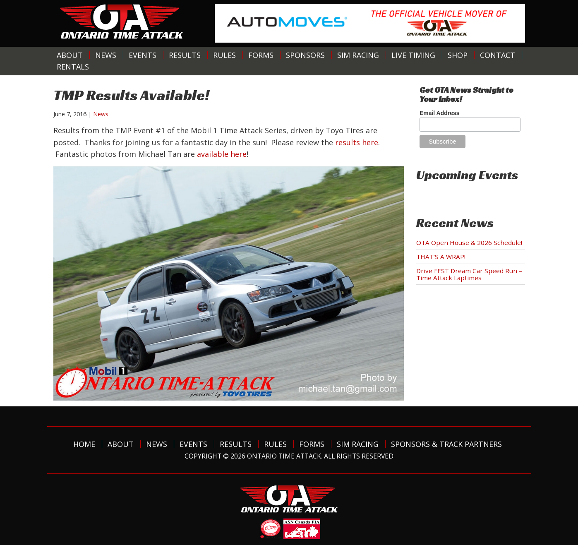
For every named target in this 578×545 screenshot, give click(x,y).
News (105, 55)
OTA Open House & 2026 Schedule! (469, 242)
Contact (497, 55)
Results (185, 55)
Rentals (73, 66)
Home (84, 444)
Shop (458, 55)
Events (142, 55)
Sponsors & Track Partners (446, 444)
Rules (224, 55)
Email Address (440, 113)
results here (356, 142)
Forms (260, 55)
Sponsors (305, 55)
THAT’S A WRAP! (440, 256)
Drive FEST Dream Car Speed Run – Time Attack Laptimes (469, 274)
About (70, 55)
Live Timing (413, 55)
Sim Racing (358, 55)
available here (222, 154)
